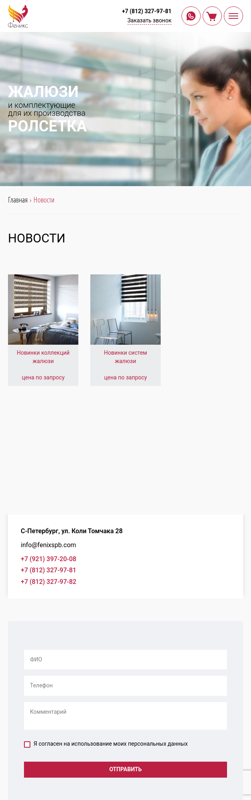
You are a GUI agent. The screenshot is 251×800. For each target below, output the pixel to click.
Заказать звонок (149, 20)
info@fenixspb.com (48, 545)
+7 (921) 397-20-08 (48, 559)
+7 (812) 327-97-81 (146, 11)
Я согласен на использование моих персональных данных (106, 744)
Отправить (125, 769)
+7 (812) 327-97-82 (48, 582)
